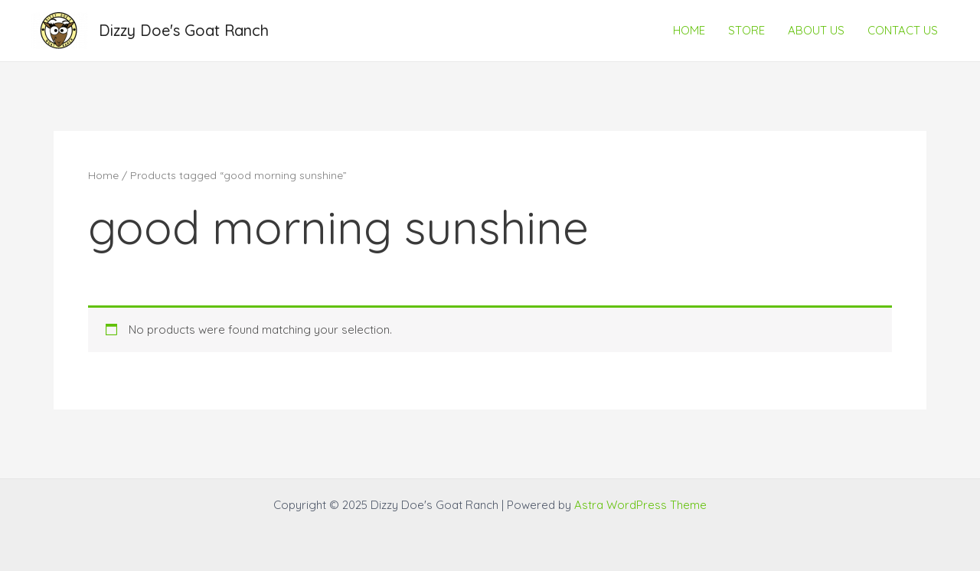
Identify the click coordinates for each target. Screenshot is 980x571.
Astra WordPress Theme (640, 505)
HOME (689, 30)
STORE (746, 30)
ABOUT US (816, 30)
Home (103, 174)
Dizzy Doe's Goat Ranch (184, 30)
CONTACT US (902, 30)
